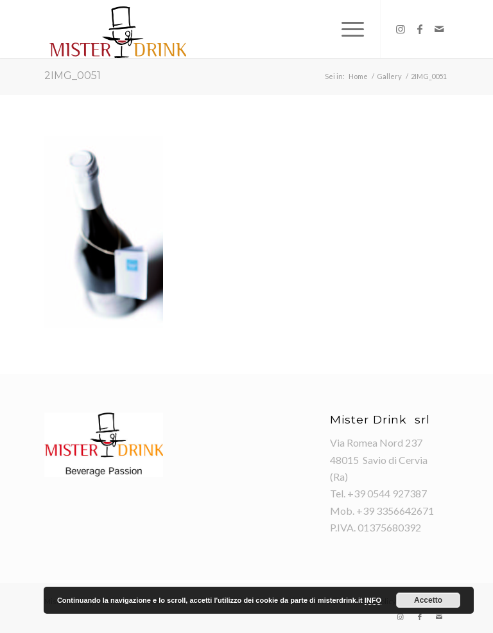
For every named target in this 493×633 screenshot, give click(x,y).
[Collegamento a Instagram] (400, 29)
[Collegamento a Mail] (439, 29)
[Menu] (346, 29)
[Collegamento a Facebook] (419, 29)
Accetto (428, 600)
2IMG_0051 (72, 75)
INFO (373, 600)
